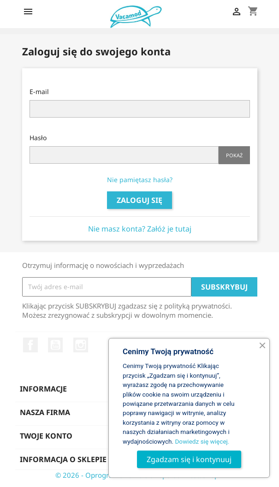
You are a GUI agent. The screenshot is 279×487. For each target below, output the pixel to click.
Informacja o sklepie (63, 459)
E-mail (39, 91)
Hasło (38, 137)
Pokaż (234, 155)
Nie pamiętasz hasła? (139, 179)
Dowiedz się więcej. (202, 441)
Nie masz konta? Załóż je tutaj (139, 229)
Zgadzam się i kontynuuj (189, 459)
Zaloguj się (139, 200)
